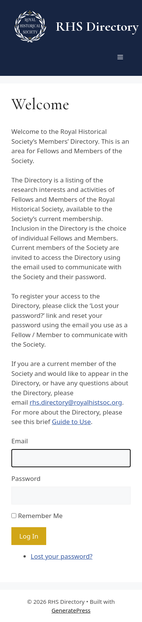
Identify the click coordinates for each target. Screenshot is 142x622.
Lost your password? (61, 556)
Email (19, 441)
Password (26, 478)
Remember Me (40, 515)
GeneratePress (71, 610)
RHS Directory (97, 26)
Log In (28, 536)
